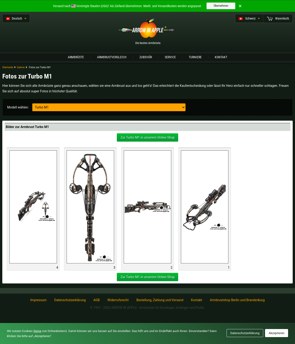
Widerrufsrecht (118, 300)
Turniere (195, 57)
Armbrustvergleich (112, 57)
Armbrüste (76, 57)
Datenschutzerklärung (70, 300)
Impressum (38, 300)
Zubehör (145, 57)
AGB (96, 300)
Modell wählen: (18, 107)
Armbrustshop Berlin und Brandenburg (237, 300)
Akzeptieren (276, 333)
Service (170, 57)
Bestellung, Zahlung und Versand (159, 300)
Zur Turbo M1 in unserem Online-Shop (148, 137)
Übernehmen (221, 5)
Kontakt (221, 57)
